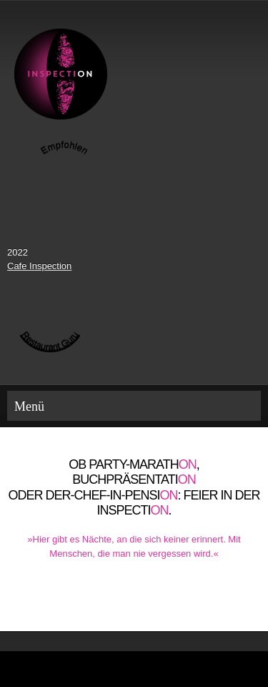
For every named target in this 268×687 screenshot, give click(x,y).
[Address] (156, 602)
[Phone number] (113, 602)
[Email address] (134, 602)
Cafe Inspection (39, 265)
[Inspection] (60, 74)
